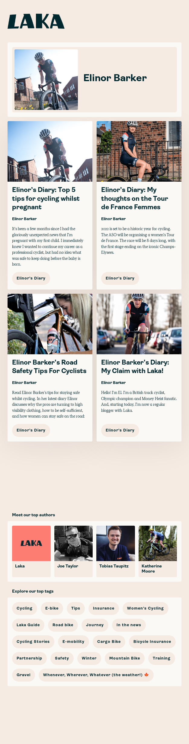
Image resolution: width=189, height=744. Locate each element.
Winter (89, 658)
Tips (75, 608)
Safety (62, 658)
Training (162, 658)
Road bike (63, 625)
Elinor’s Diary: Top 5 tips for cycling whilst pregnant (46, 199)
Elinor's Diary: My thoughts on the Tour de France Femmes (134, 199)
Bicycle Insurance (152, 642)
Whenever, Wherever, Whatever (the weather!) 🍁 (96, 675)
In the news (129, 625)
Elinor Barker (24, 219)
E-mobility (73, 642)
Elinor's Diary (31, 278)
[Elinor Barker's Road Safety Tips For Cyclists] (50, 367)
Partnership (29, 658)
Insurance (103, 608)
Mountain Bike (124, 658)
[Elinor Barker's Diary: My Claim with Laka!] (139, 367)
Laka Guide (28, 625)
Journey (95, 625)
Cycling (25, 608)
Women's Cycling (145, 608)
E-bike (52, 608)
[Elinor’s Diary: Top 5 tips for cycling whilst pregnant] (50, 205)
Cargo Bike (109, 642)
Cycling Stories (33, 642)
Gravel (23, 675)
